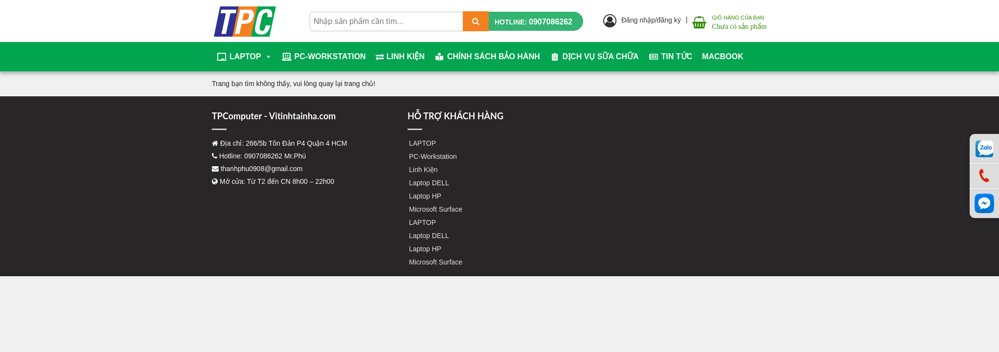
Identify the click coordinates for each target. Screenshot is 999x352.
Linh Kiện (405, 56)
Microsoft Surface (435, 209)
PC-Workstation (330, 56)
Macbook (722, 56)
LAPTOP (250, 56)
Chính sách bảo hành (493, 56)
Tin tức (677, 56)
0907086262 (550, 22)
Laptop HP (425, 196)
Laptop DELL (429, 183)
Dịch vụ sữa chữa (601, 56)
